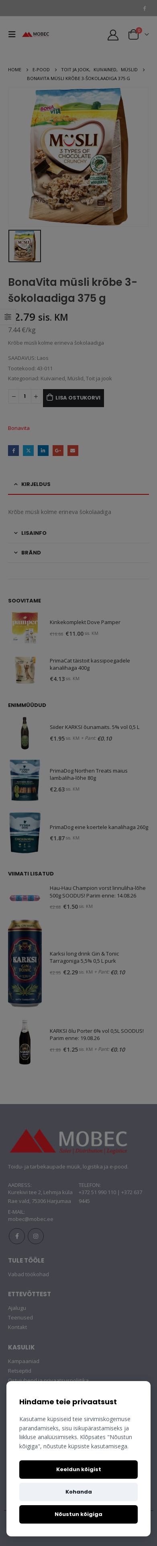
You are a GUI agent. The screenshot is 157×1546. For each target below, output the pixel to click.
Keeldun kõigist (78, 1469)
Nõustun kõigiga (78, 1514)
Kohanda (78, 1492)
